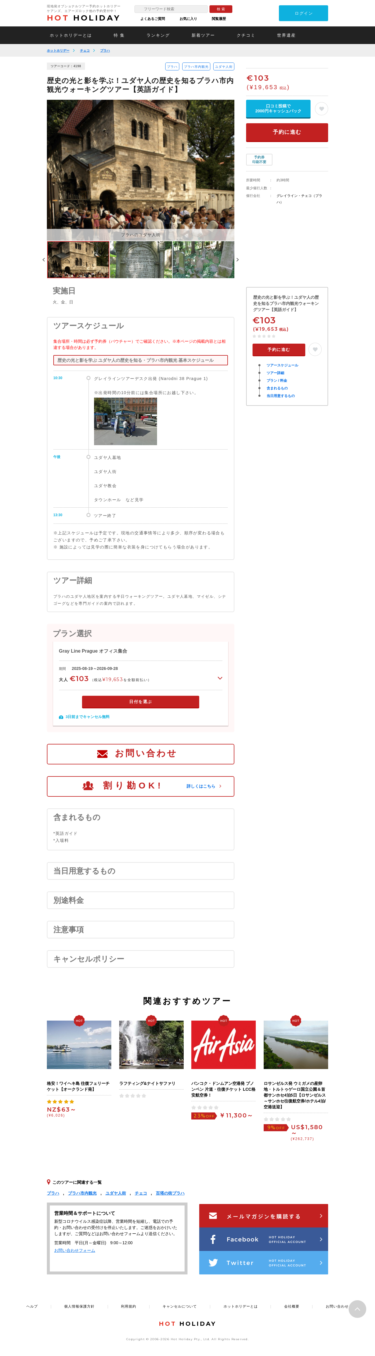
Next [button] (237, 259)
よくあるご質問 (152, 19)
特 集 (119, 35)
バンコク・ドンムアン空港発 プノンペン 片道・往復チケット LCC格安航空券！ (223, 1089)
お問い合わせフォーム (74, 1250)
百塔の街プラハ (170, 1193)
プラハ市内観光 (196, 66)
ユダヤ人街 (224, 66)
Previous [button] (43, 259)
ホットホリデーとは (71, 35)
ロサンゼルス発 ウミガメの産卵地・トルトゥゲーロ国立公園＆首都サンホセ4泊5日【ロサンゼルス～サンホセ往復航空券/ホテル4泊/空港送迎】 (295, 1095)
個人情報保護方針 (79, 1306)
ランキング (158, 35)
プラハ (105, 50)
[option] (140, 170)
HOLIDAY (84, 18)
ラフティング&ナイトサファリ (147, 1083)
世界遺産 (286, 35)
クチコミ (246, 35)
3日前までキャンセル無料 (88, 717)
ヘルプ (32, 1306)
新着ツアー (203, 35)
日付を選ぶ (140, 701)
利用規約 (128, 1306)
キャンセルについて (180, 1306)
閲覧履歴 (219, 19)
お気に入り (188, 19)
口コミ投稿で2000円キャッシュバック (278, 108)
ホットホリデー (58, 50)
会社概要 (291, 1306)
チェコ (85, 50)
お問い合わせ (146, 753)
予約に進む (287, 132)
